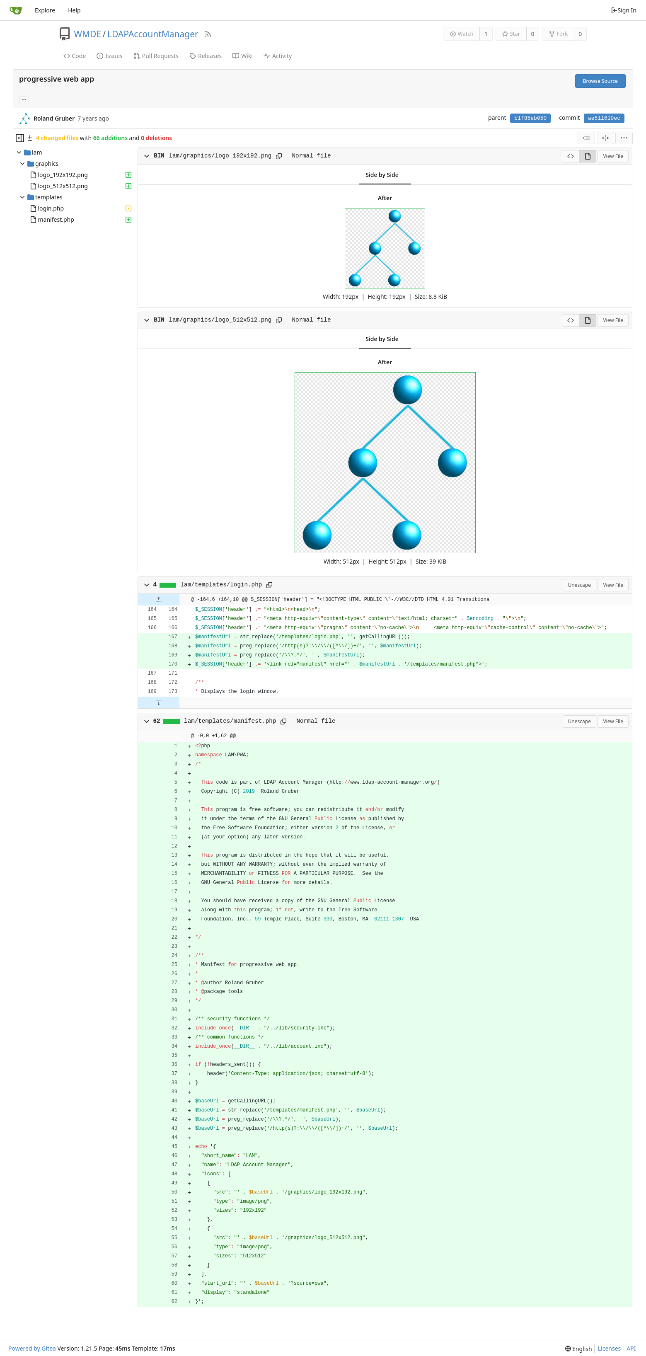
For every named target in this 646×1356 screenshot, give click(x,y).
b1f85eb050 (530, 118)
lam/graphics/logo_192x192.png (220, 156)
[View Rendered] (587, 156)
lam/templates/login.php (221, 584)
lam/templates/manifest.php (230, 721)
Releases (205, 56)
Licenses (609, 1348)
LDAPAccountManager (152, 34)
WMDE (88, 34)
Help (74, 10)
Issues (109, 56)
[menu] (624, 138)
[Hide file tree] (20, 138)
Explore (45, 10)
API (631, 1348)
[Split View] (605, 138)
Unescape (579, 584)
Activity (278, 56)
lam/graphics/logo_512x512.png (220, 320)
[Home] (15, 10)
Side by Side (381, 175)
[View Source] (570, 156)
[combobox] (586, 138)
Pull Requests (156, 56)
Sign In (623, 10)
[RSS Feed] (208, 34)
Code (74, 56)
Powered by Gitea (32, 1348)
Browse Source (600, 81)
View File (613, 156)
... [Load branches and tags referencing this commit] (24, 99)
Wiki (242, 56)
